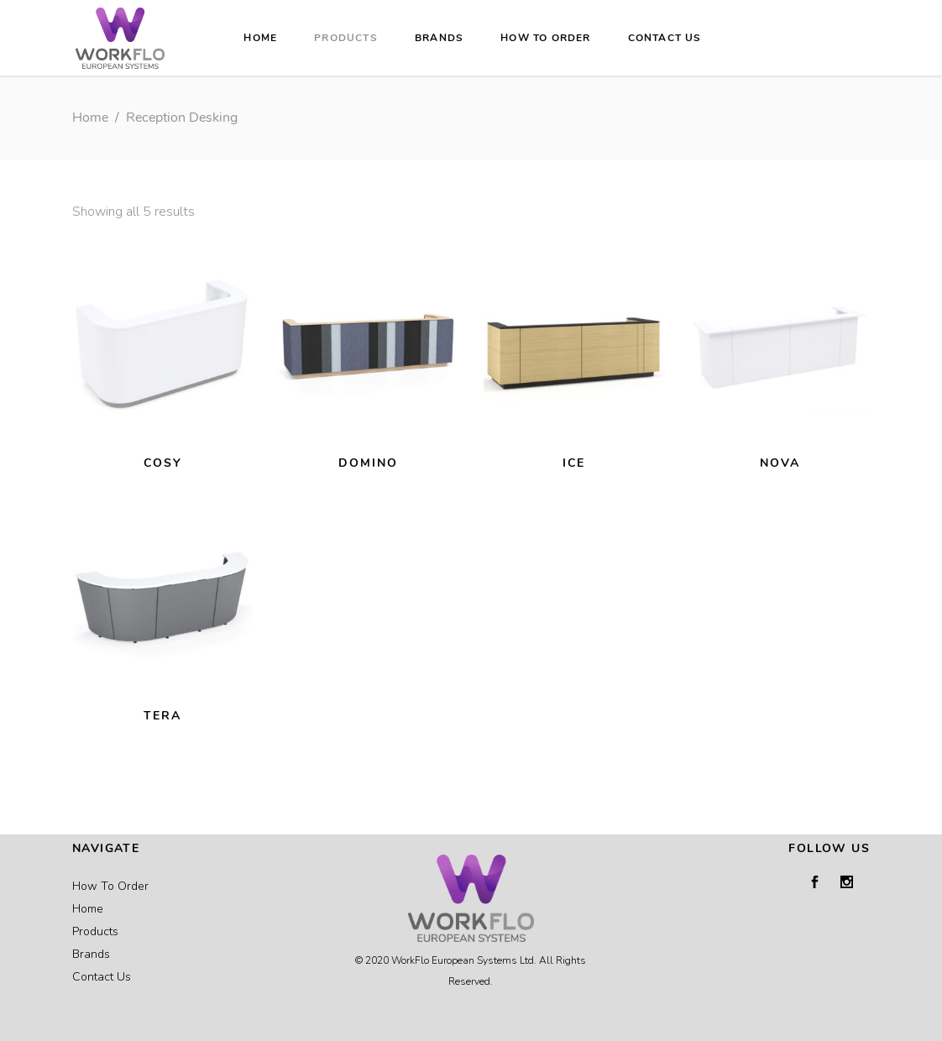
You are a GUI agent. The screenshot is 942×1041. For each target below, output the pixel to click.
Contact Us (101, 977)
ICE (574, 463)
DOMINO (368, 463)
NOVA (780, 463)
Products (95, 931)
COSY (163, 463)
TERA (162, 716)
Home (90, 117)
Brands (91, 954)
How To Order (110, 886)
